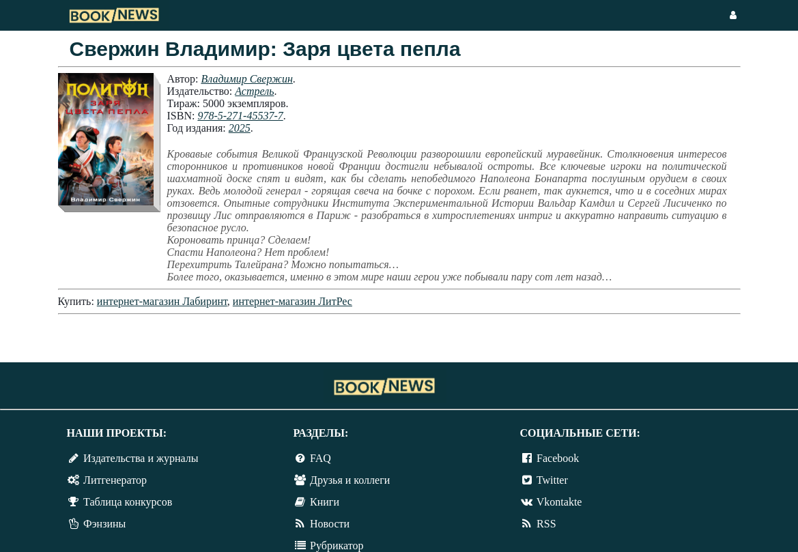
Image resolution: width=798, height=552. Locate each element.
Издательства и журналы (140, 458)
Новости (330, 523)
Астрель (254, 91)
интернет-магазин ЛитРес (292, 301)
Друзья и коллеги (350, 480)
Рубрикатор (336, 545)
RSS (546, 523)
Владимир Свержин (246, 79)
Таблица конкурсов (127, 502)
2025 (240, 128)
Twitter (552, 480)
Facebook (558, 458)
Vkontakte (559, 502)
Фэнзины (104, 523)
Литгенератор (115, 480)
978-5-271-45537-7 (240, 115)
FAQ (320, 458)
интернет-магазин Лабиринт (162, 301)
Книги (324, 502)
